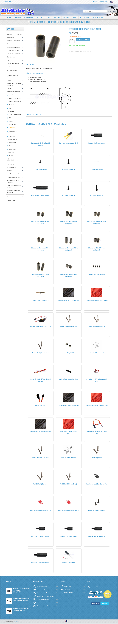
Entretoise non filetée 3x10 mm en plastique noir (96, 249)
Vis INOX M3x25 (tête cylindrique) (68, 326)
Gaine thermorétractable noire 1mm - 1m (96, 484)
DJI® (8, 60)
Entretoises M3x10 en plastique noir (40, 536)
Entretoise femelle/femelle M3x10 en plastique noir (96, 223)
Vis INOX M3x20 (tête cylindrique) (40, 353)
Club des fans (11, 57)
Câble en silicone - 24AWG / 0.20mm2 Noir (40, 431)
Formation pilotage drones (12, 76)
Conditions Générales (41, 599)
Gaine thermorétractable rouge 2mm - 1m (68, 510)
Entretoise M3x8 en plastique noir (68, 536)
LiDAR (76, 17)
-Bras (9, 108)
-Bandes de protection (14, 101)
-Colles (10, 121)
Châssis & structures (13, 50)
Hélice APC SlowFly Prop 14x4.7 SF (40, 300)
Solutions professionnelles (24, 17)
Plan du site (65, 586)
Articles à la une (11, 200)
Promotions (10, 197)
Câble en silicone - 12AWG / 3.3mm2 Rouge (96, 300)
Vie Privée (38, 602)
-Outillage (11, 146)
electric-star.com (66, 592)
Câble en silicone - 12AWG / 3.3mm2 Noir (68, 300)
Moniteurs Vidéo (12, 167)
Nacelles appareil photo (14, 174)
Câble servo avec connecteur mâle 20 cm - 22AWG (96, 432)
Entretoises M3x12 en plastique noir (97, 536)
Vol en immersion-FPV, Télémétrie (13, 191)
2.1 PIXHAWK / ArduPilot (14, 34)
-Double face (12, 124)
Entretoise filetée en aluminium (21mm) (68, 379)
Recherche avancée (40, 586)
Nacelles (58, 17)
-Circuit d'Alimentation (14, 115)
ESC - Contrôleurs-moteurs (12, 71)
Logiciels (9, 88)
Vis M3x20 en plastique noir (97, 195)
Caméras (9, 44)
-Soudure (11, 152)
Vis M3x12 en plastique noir (68, 195)
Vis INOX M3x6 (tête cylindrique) (68, 484)
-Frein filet (11, 136)
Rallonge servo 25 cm (40, 405)
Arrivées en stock (40, 593)
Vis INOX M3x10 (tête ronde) (40, 484)
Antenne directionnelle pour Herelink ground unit (21, 609)
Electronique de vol (12, 67)
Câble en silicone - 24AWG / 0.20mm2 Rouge (68, 432)
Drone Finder (8, 2)
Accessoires (10, 37)
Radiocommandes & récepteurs (13, 181)
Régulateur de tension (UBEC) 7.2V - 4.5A (40, 326)
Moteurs (9, 170)
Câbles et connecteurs (13, 47)
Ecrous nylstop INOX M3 (68, 353)
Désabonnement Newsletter (43, 606)
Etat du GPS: (93, 586)
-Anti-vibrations (12, 95)
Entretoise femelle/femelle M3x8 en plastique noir (40, 223)
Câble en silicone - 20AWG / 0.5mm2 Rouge (97, 405)
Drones (49, 17)
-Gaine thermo (12, 139)
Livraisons (65, 589)
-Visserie (10, 156)
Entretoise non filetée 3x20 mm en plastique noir (40, 275)
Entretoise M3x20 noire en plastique (40, 195)
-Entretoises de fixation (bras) (12, 132)
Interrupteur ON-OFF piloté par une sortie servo (96, 380)
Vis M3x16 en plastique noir (68, 169)
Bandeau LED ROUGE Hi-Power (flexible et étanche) (40, 380)
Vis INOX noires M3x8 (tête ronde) (96, 510)
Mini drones (10, 164)
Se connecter (103, 2)
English (66, 622)
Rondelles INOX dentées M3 (97, 353)
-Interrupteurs (12, 142)
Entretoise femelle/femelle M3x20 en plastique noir (68, 249)
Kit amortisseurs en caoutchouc (97, 274)
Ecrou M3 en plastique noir (96, 169)
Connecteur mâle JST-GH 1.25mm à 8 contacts (40, 144)
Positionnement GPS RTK (14, 177)
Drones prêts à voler (13, 63)
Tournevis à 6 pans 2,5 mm (68, 563)
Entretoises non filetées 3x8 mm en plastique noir (68, 223)
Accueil (95, 2)
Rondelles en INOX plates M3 (68, 458)
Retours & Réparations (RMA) (43, 596)
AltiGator (16, 621)
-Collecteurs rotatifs (14, 118)
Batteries (68, 17)
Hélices (9, 80)
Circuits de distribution (13, 54)
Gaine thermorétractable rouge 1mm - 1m (40, 510)
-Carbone (11, 111)
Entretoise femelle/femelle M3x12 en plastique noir (40, 249)
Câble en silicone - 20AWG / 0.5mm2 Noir (68, 405)
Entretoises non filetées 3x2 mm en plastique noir (68, 275)
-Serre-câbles (12, 149)
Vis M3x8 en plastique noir (40, 169)
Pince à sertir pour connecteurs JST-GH (69, 143)
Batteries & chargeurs (13, 40)
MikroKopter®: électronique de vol (13, 160)
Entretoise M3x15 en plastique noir (96, 143)
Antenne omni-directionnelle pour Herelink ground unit (21, 599)
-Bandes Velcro (12, 105)
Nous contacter (100, 17)
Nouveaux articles (40, 590)
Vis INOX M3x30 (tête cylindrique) (96, 326)
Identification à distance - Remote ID (14, 84)
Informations (86, 17)
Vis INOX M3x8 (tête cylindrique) (40, 458)
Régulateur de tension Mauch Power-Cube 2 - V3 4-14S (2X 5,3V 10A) (21, 590)
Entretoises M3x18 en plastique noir (40, 563)
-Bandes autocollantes (14, 98)
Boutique (40, 17)
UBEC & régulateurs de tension (14, 186)
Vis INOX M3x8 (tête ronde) (96, 458)
